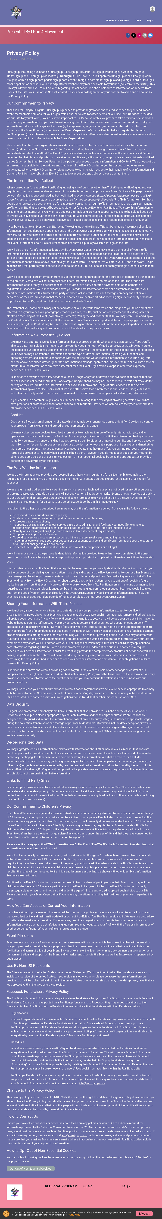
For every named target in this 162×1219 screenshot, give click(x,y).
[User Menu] (152, 9)
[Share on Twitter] (133, 35)
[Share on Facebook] (128, 35)
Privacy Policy (74, 1215)
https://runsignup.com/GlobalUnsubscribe (97, 588)
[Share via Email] (144, 35)
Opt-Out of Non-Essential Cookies (30, 1168)
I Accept (144, 1213)
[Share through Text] (150, 35)
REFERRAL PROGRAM (117, 20)
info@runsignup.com (61, 924)
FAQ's (149, 20)
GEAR (138, 20)
